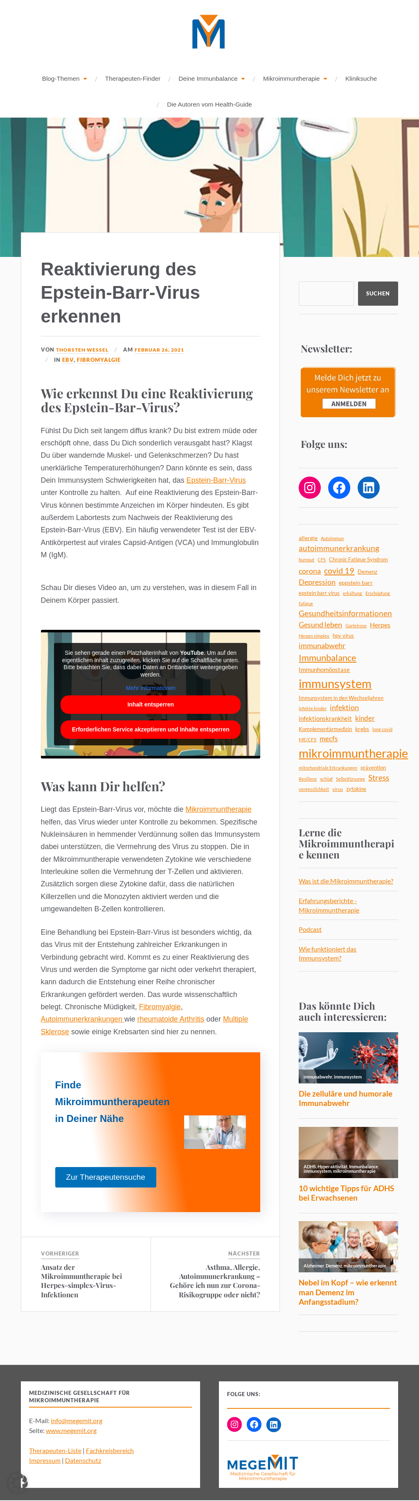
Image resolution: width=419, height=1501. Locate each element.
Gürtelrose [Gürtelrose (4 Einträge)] (356, 626)
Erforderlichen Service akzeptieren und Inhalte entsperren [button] (150, 730)
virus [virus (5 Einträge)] (337, 789)
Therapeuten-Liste (55, 1451)
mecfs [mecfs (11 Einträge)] (329, 739)
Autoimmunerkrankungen (82, 1019)
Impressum (45, 1461)
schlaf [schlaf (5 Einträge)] (326, 779)
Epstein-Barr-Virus (216, 481)
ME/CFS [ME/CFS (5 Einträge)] (307, 740)
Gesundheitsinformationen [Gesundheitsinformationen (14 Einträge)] (345, 613)
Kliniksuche (361, 78)
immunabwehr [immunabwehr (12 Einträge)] (322, 646)
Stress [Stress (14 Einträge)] (378, 778)
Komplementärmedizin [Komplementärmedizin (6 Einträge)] (325, 729)
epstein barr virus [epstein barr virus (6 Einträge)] (319, 593)
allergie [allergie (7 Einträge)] (308, 538)
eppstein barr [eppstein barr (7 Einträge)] (356, 582)
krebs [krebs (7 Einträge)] (362, 729)
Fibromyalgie (99, 360)
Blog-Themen (61, 78)
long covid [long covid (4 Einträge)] (382, 729)
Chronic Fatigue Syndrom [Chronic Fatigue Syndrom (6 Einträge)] (358, 559)
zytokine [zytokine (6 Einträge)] (356, 789)
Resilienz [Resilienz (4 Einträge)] (308, 779)
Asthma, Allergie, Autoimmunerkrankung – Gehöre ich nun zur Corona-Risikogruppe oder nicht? (215, 1281)
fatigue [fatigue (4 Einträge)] (306, 603)
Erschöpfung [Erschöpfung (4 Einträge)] (377, 593)
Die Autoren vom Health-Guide (209, 104)
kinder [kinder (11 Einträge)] (365, 718)
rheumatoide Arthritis (171, 1019)
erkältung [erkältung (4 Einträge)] (352, 593)
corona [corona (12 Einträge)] (310, 571)
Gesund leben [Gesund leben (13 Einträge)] (320, 624)
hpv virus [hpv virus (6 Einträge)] (343, 636)
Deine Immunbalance (208, 78)
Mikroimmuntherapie (291, 78)
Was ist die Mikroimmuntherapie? (346, 881)
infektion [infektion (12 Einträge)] (344, 708)
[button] (18, 1483)
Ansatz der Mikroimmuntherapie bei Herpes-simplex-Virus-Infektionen (81, 1281)
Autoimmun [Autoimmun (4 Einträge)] (332, 538)
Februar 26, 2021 (165, 350)
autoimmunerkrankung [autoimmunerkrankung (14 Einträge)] (339, 548)
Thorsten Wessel (84, 350)
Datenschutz (83, 1461)
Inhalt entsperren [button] (150, 705)
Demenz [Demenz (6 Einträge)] (367, 572)
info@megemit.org (76, 1421)
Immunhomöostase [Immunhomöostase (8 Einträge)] (324, 670)
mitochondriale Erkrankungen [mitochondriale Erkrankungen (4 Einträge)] (328, 768)
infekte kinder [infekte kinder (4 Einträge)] (313, 708)
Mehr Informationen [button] (150, 688)
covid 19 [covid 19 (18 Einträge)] (339, 571)
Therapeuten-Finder (132, 78)
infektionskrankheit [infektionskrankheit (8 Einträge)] (325, 718)
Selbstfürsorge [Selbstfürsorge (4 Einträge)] (350, 779)
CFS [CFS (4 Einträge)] (322, 560)
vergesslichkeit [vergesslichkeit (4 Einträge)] (314, 789)
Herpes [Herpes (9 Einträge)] (380, 625)
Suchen (378, 294)
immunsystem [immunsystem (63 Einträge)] (335, 684)
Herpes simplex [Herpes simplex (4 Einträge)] (314, 636)
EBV (68, 360)
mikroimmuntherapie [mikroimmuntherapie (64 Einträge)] (353, 753)
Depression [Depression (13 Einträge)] (317, 582)
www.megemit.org (71, 1431)
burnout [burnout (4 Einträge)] (306, 560)
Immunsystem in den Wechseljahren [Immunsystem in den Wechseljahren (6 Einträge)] (341, 698)
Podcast (310, 929)
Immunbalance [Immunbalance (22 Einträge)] (327, 658)
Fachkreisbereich (110, 1451)
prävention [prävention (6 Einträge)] (373, 768)
